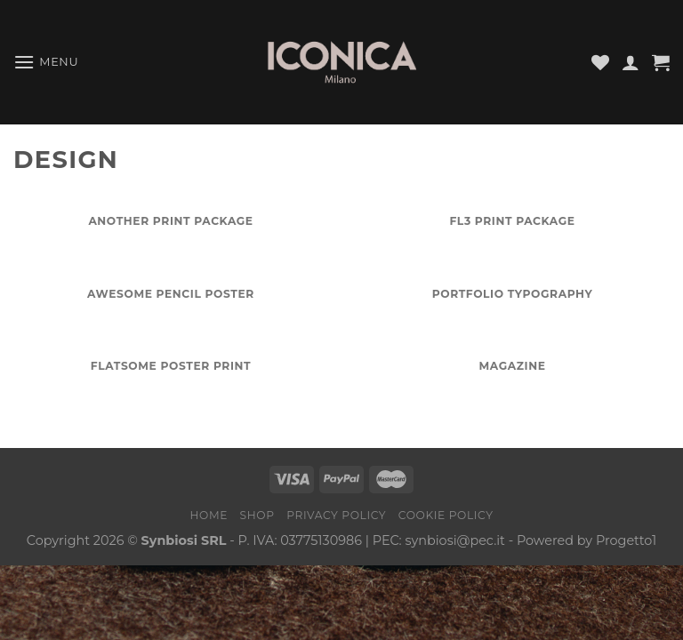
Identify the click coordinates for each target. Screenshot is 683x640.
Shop (257, 515)
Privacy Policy (336, 515)
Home (208, 515)
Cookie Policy (446, 515)
